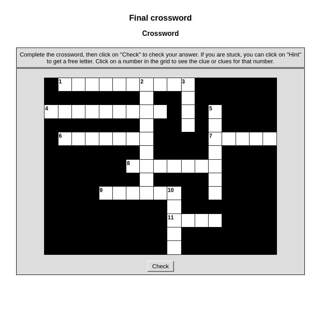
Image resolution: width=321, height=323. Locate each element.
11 (171, 217)
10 (171, 190)
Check (160, 266)
